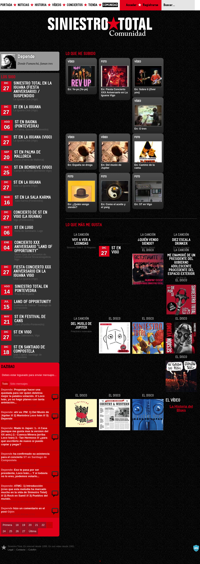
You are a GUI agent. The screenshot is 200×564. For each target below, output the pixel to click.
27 (23, 531)
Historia (40, 5)
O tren (142, 128)
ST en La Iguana (27, 107)
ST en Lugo (23, 228)
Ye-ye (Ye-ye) (80, 89)
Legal (10, 549)
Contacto (20, 549)
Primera (7, 525)
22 (43, 525)
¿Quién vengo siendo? (148, 241)
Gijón (11, 511)
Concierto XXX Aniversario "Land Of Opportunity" (33, 247)
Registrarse (150, 5)
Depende (6, 389)
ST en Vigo (22, 332)
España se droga (82, 164)
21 (36, 525)
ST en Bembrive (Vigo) (33, 167)
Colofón (32, 549)
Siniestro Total (100, 27)
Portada (6, 5)
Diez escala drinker (181, 241)
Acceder (131, 5)
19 (23, 525)
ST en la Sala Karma (33, 197)
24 (4, 531)
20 (30, 525)
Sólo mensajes (19, 383)
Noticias (23, 5)
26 (17, 531)
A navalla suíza (196, 548)
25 (10, 531)
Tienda (92, 5)
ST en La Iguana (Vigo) (33, 137)
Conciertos (75, 5)
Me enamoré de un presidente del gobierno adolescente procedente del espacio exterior (181, 265)
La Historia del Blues (181, 408)
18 (17, 525)
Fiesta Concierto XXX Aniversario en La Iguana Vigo (32, 271)
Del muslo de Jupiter (81, 325)
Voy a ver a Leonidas (81, 241)
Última (32, 531)
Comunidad (110, 5)
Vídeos (56, 5)
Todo (5, 383)
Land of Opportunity (32, 302)
